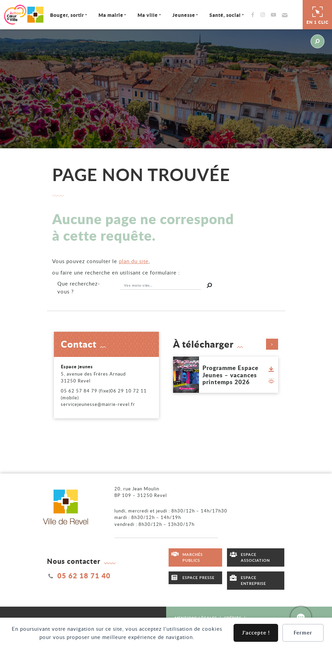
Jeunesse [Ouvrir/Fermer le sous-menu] (182, 14)
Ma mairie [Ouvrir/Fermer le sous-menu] (109, 14)
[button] (282, 15)
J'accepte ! (256, 632)
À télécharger (225, 344)
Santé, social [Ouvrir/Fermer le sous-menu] (223, 14)
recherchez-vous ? (78, 287)
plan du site (134, 261)
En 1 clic (317, 14)
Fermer (303, 632)
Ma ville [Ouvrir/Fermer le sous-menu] (146, 14)
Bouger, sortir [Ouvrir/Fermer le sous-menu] (65, 14)
